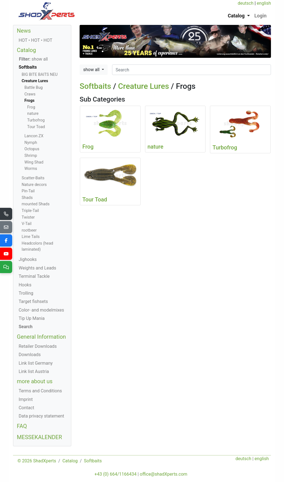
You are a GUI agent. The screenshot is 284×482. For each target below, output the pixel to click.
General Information (41, 336)
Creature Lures (143, 86)
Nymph (30, 142)
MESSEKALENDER (39, 437)
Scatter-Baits (33, 178)
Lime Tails (31, 236)
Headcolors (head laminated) (37, 246)
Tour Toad (36, 127)
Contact (26, 407)
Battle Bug (33, 87)
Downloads (29, 354)
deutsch (245, 3)
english (264, 3)
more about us (35, 381)
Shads (27, 197)
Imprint (26, 399)
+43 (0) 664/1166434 (116, 474)
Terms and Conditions (40, 390)
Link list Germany (36, 363)
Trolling (26, 293)
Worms (30, 168)
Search (25, 326)
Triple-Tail (30, 210)
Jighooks (28, 259)
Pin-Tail (28, 191)
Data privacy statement (41, 416)
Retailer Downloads (38, 346)
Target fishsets (33, 301)
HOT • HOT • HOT (35, 40)
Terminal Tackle (34, 276)
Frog (31, 107)
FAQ (22, 426)
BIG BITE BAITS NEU (40, 74)
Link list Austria (34, 371)
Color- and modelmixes (41, 310)
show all (92, 69)
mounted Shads (36, 204)
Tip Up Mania (32, 318)
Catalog (26, 50)
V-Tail (27, 223)
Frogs (29, 100)
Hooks (25, 284)
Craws (30, 94)
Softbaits (95, 86)
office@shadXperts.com (163, 474)
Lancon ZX (33, 136)
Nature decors (34, 184)
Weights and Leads (37, 268)
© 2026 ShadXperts (36, 460)
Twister (28, 217)
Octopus (31, 149)
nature (33, 113)
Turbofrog (36, 120)
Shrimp (30, 155)
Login (260, 16)
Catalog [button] (237, 16)
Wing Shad (33, 162)
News (24, 30)
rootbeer (29, 230)
